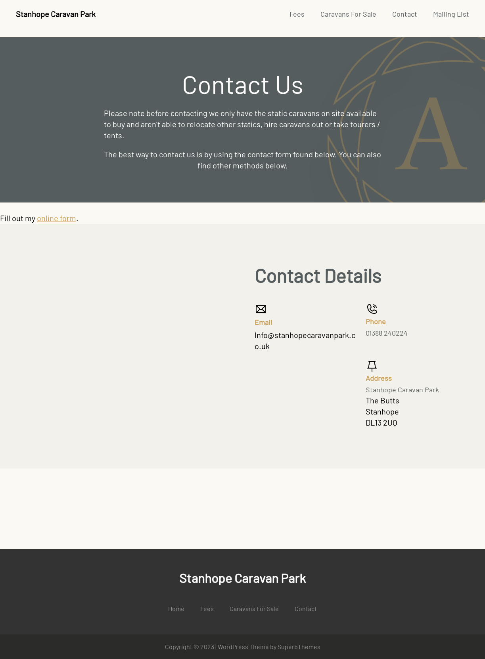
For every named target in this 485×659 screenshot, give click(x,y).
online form (56, 218)
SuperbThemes (299, 646)
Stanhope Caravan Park (56, 14)
